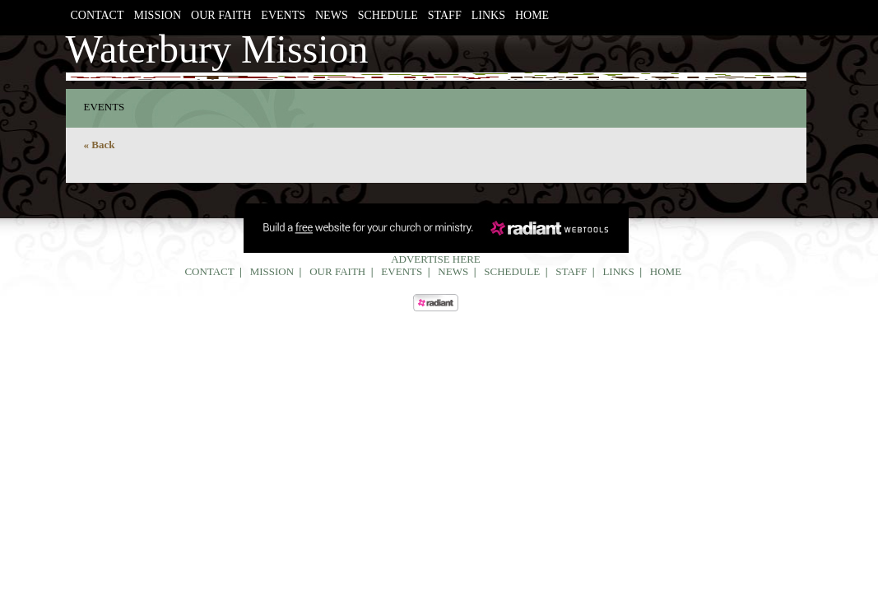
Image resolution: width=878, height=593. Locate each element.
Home (532, 15)
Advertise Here (436, 259)
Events (283, 15)
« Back (99, 144)
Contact (97, 15)
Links (488, 15)
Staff (445, 15)
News (331, 15)
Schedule (388, 15)
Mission (158, 15)
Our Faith (221, 15)
